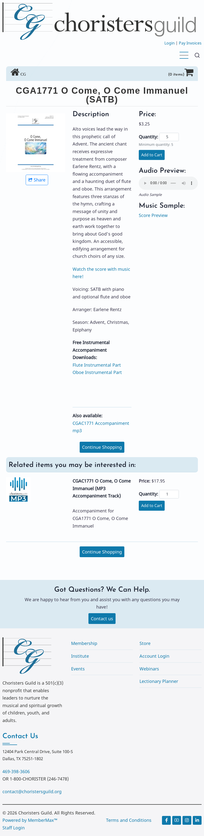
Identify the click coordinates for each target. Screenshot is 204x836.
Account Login (154, 656)
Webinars (149, 669)
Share (36, 180)
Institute (80, 656)
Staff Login (13, 828)
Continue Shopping (102, 447)
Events (78, 669)
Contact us (102, 618)
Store (145, 643)
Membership (84, 643)
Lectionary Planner (159, 681)
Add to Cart (151, 155)
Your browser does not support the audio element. (168, 183)
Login (169, 43)
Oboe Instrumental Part (97, 372)
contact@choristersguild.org (32, 792)
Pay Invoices (190, 43)
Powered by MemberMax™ (29, 820)
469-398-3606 (16, 771)
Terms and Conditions (128, 820)
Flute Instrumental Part (97, 365)
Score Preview (153, 215)
